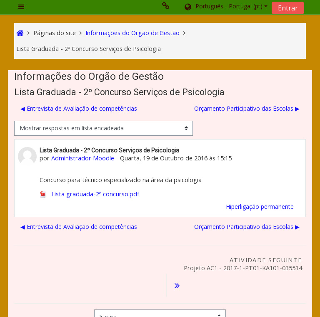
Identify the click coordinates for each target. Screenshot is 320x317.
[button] (225, 7)
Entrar (288, 8)
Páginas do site (54, 33)
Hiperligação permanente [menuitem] (260, 206)
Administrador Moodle (82, 158)
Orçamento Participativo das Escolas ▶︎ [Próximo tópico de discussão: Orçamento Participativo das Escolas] (247, 108)
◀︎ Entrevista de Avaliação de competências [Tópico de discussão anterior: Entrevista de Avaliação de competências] (78, 108)
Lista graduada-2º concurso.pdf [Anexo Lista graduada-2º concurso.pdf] (89, 194)
